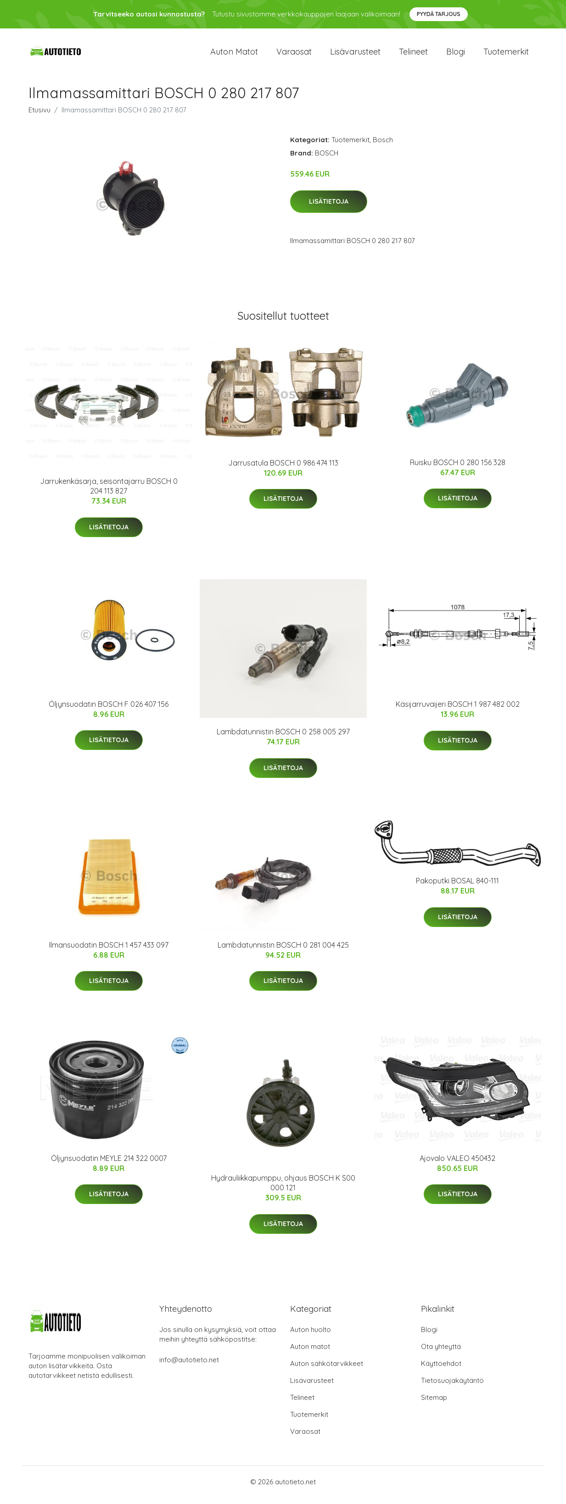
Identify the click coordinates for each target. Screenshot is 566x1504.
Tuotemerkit (506, 55)
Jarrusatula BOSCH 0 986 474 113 (283, 469)
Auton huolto (310, 1336)
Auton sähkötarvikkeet (326, 1369)
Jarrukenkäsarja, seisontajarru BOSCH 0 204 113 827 (109, 492)
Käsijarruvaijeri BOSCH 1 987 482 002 (458, 710)
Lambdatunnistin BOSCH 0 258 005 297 (283, 738)
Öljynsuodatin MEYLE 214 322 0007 (109, 1164)
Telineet (413, 55)
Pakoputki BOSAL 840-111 (457, 887)
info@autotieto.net (189, 1366)
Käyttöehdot (441, 1369)
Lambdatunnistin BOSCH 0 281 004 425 (283, 951)
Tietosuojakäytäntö (452, 1386)
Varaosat (294, 55)
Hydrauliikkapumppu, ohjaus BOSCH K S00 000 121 (283, 1189)
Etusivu (39, 116)
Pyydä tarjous (438, 14)
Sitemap (434, 1403)
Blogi (455, 55)
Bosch (383, 146)
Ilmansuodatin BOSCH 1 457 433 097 (108, 951)
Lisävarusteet (355, 55)
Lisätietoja (328, 208)
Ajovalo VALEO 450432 (457, 1164)
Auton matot (234, 55)
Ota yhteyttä (441, 1353)
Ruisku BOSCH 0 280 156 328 (457, 468)
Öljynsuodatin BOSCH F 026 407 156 (108, 710)
